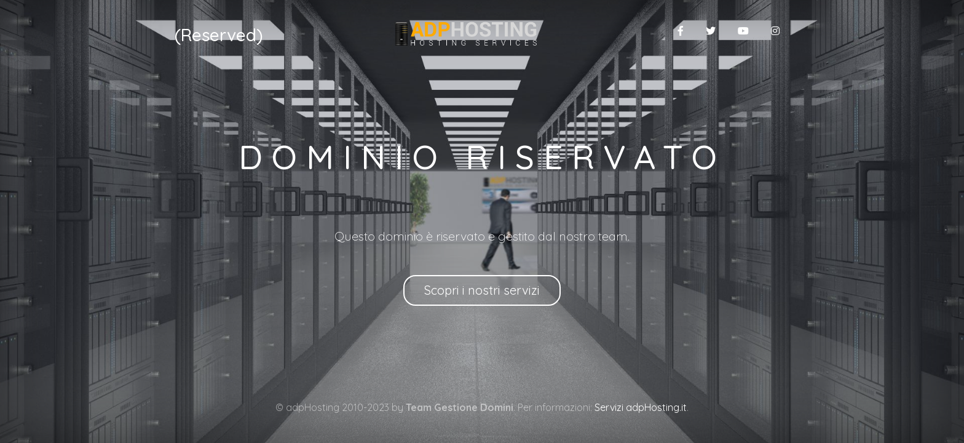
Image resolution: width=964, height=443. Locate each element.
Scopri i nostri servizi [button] (482, 290)
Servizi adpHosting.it (641, 407)
